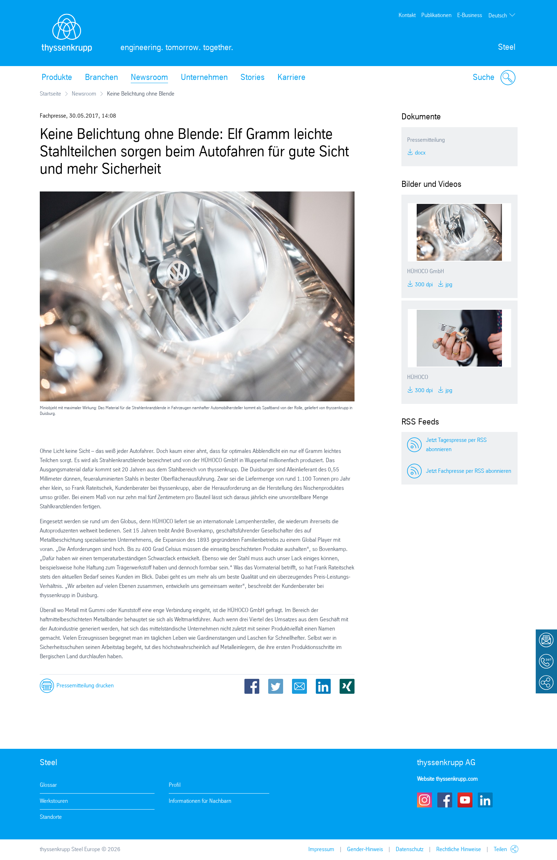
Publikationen (436, 15)
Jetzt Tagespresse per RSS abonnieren (456, 445)
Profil (174, 785)
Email (299, 686)
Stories (252, 78)
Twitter (275, 686)
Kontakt (407, 15)
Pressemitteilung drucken (85, 685)
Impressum (321, 849)
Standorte (51, 817)
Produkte (57, 78)
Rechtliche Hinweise (458, 849)
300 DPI (423, 284)
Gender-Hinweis (365, 849)
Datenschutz (409, 849)
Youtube (465, 800)
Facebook (251, 686)
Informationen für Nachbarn (200, 801)
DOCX (419, 153)
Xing (347, 686)
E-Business (469, 15)
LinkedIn (323, 686)
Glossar (48, 785)
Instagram (424, 800)
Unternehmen (204, 78)
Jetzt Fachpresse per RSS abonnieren (468, 471)
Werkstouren (54, 801)
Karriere (291, 78)
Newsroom (149, 78)
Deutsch (497, 15)
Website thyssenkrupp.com (447, 779)
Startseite (50, 94)
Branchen (101, 78)
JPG (448, 284)
